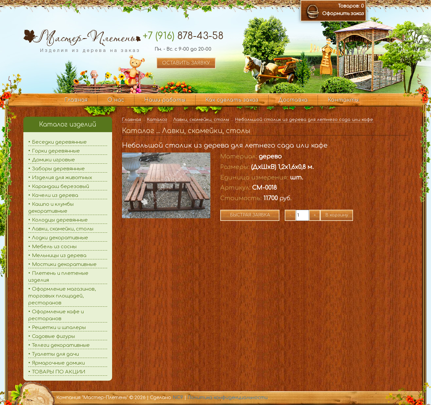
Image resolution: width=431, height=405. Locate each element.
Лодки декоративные (60, 238)
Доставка (293, 100)
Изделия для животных (62, 177)
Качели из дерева (55, 195)
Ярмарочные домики (58, 363)
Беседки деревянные (59, 142)
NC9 (178, 397)
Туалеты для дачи (55, 354)
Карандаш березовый (60, 186)
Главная (75, 100)
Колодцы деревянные (60, 220)
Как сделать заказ (231, 100)
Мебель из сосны (54, 247)
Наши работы (164, 100)
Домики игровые (53, 160)
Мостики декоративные (64, 264)
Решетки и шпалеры (59, 327)
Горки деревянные (56, 151)
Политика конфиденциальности (227, 397)
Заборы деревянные (58, 169)
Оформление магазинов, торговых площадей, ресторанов (62, 296)
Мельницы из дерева (59, 255)
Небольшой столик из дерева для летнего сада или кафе (304, 119)
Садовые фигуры (53, 336)
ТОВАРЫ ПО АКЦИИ (58, 372)
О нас (116, 100)
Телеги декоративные (61, 345)
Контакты (343, 100)
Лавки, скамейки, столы (62, 229)
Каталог (157, 119)
